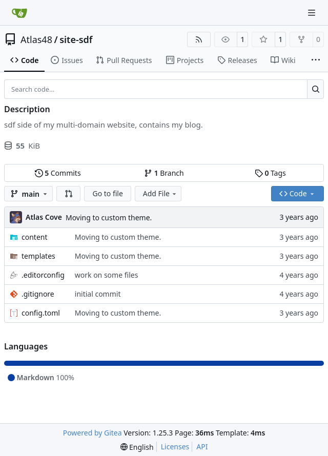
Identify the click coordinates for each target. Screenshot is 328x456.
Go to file (107, 193)
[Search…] (315, 89)
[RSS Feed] (199, 39)
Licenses (175, 446)
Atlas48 (36, 39)
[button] (68, 193)
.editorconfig (43, 275)
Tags (270, 173)
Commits (58, 173)
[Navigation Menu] (312, 12)
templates (38, 256)
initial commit (98, 294)
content (35, 237)
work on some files (106, 275)
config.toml (41, 313)
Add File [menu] (160, 193)
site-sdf (75, 39)
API (202, 446)
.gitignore (38, 294)
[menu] (137, 447)
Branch (164, 173)
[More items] (316, 60)
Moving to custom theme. (109, 217)
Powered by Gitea (92, 433)
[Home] (19, 13)
